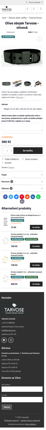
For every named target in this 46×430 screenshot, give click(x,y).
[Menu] (41, 8)
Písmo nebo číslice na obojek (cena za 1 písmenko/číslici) (26, 216)
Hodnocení (11, 32)
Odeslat (7, 407)
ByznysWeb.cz (30, 424)
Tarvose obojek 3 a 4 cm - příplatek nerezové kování (24, 235)
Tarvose (11, 167)
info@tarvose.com (9, 330)
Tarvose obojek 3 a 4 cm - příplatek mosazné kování (24, 254)
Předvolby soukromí (11, 420)
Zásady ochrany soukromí (30, 420)
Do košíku (28, 150)
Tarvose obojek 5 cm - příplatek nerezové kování (26, 273)
